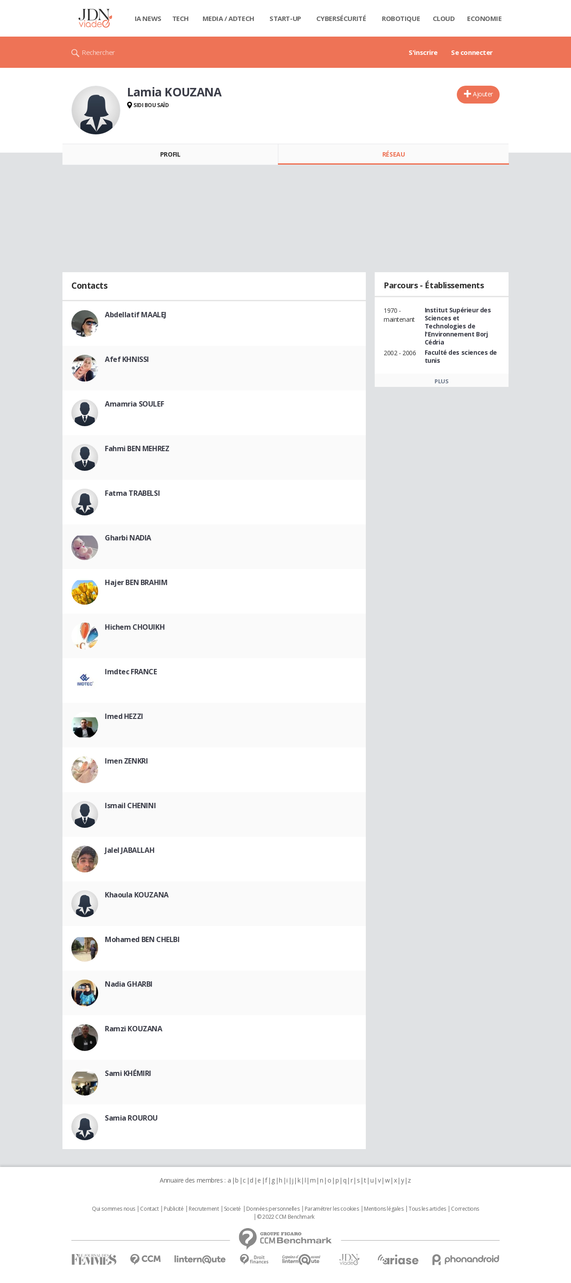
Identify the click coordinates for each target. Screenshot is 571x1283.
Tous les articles (427, 1209)
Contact (149, 1209)
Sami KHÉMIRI (128, 1073)
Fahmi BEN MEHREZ (137, 448)
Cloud (444, 18)
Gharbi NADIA (128, 538)
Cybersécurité (341, 18)
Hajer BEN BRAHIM (136, 582)
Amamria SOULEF (134, 404)
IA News (148, 18)
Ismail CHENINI (130, 805)
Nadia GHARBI (129, 984)
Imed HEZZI (124, 716)
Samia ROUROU (131, 1118)
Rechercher (98, 52)
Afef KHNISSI (127, 359)
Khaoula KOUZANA (137, 895)
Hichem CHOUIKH (135, 627)
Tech (180, 18)
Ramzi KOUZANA (133, 1029)
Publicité (173, 1209)
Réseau (393, 154)
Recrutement (204, 1209)
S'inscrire (423, 52)
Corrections (465, 1209)
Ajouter (483, 94)
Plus (441, 381)
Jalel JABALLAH (129, 850)
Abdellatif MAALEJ (135, 315)
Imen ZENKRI (126, 761)
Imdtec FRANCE (131, 672)
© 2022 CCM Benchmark (285, 1217)
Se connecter (472, 52)
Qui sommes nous (113, 1209)
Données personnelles (273, 1209)
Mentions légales (383, 1209)
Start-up (285, 18)
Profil (170, 154)
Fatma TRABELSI (132, 493)
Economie (484, 18)
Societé (232, 1209)
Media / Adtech (228, 18)
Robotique (401, 18)
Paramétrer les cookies (332, 1209)
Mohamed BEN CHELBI (142, 939)
